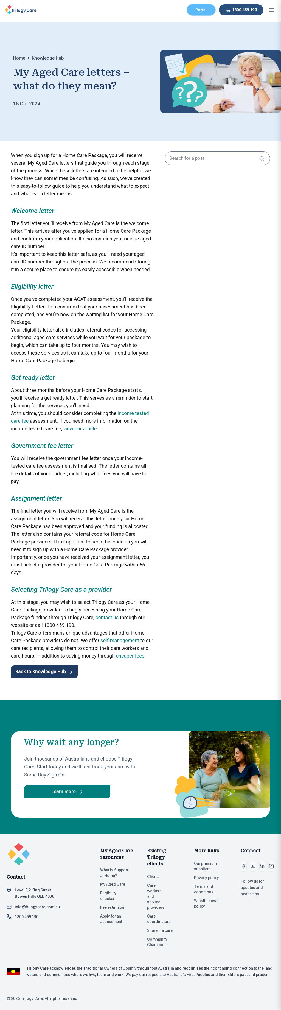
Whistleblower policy (211, 903)
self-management (119, 640)
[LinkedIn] (262, 866)
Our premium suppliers (211, 866)
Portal (201, 10)
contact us (107, 617)
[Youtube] (253, 866)
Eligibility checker (117, 896)
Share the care (162, 930)
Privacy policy (209, 878)
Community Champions (160, 942)
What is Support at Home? (117, 873)
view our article (80, 428)
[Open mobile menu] (272, 10)
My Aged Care (115, 884)
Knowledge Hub (48, 58)
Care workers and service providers (159, 896)
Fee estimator (115, 907)
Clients (156, 876)
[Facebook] (244, 866)
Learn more (68, 792)
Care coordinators (164, 919)
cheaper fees (130, 656)
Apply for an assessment (113, 919)
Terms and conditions (211, 889)
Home (19, 58)
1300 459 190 (26, 916)
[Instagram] (271, 866)
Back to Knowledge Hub (44, 672)
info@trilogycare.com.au (37, 907)
